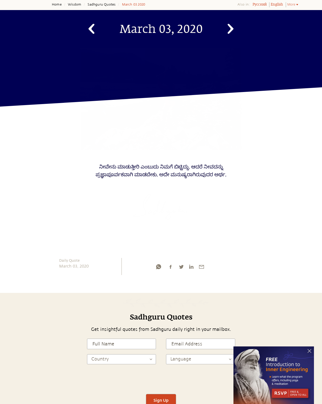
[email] (201, 268)
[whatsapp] (158, 268)
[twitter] (181, 268)
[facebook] (170, 268)
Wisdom (74, 4)
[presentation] (161, 379)
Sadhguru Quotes (101, 4)
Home (57, 4)
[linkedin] (191, 268)
